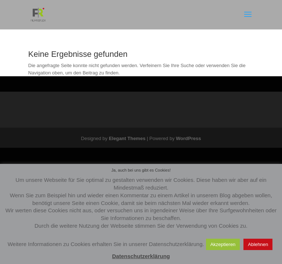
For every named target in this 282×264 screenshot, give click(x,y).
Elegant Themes (127, 138)
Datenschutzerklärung (141, 256)
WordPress (188, 138)
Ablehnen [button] (258, 244)
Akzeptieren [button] (223, 244)
